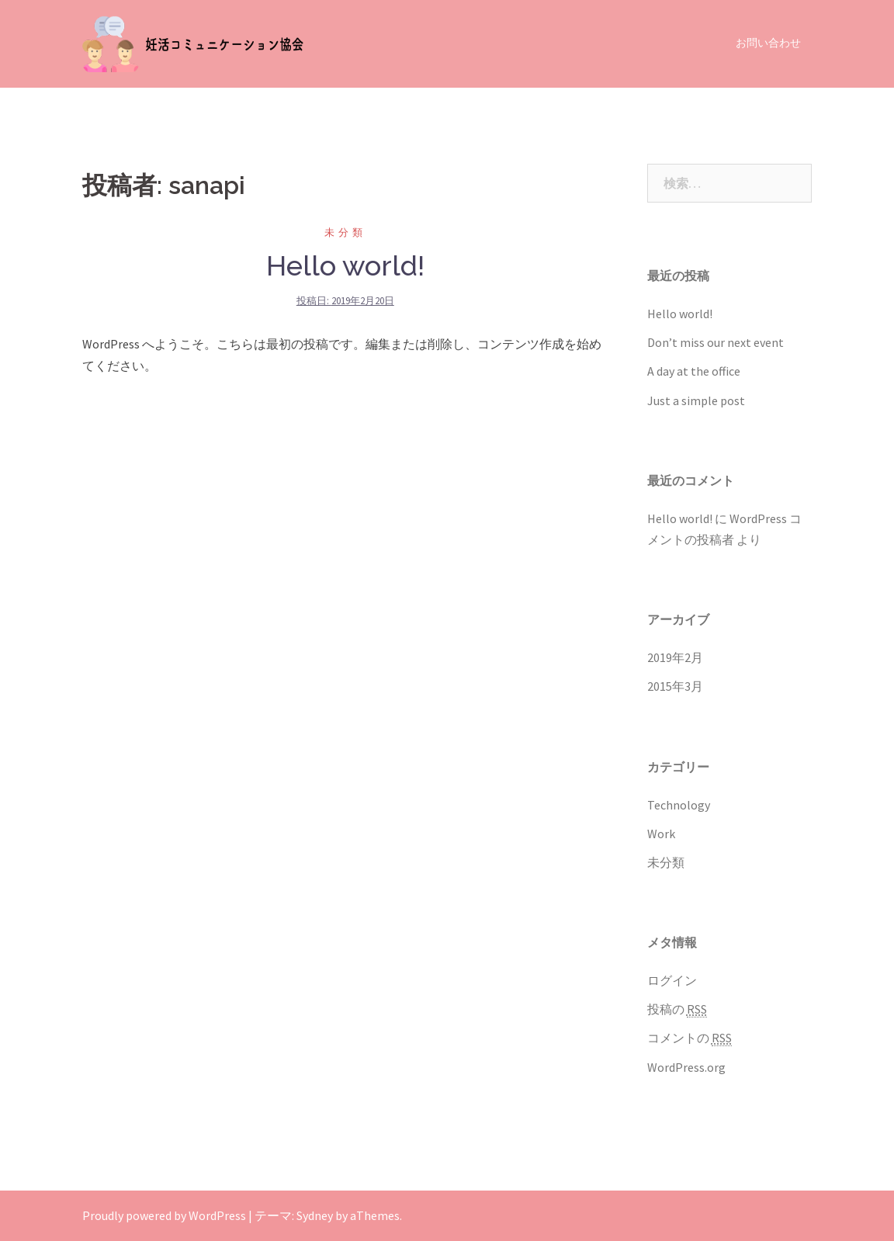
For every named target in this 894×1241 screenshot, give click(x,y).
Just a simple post (696, 400)
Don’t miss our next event (715, 342)
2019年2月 (675, 657)
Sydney (314, 1215)
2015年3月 (675, 686)
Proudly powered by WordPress (164, 1215)
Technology (678, 805)
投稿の (677, 1009)
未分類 (345, 232)
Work (661, 833)
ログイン (672, 980)
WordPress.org (686, 1067)
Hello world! (345, 265)
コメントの (689, 1038)
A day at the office (693, 371)
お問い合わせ (768, 42)
